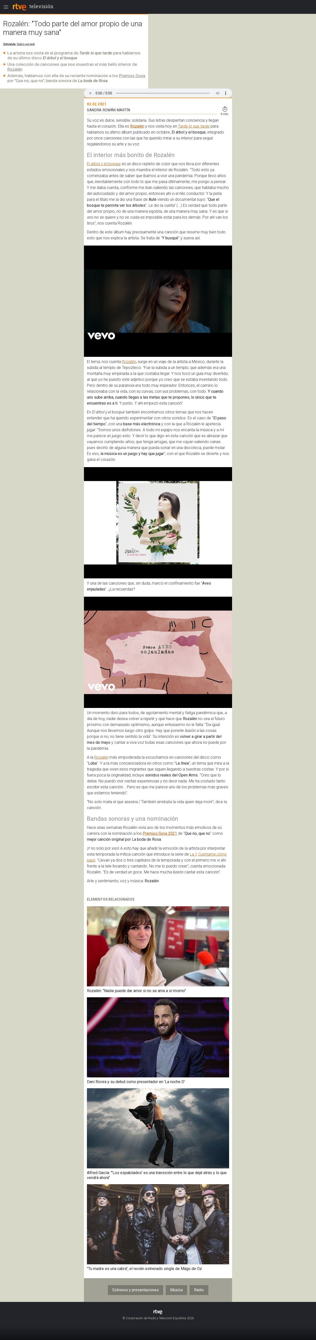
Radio (199, 1290)
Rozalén (14, 69)
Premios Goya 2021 (160, 833)
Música (176, 1290)
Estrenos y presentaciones (135, 1290)
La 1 (193, 854)
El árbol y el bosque (104, 163)
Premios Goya (132, 75)
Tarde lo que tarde (26, 44)
